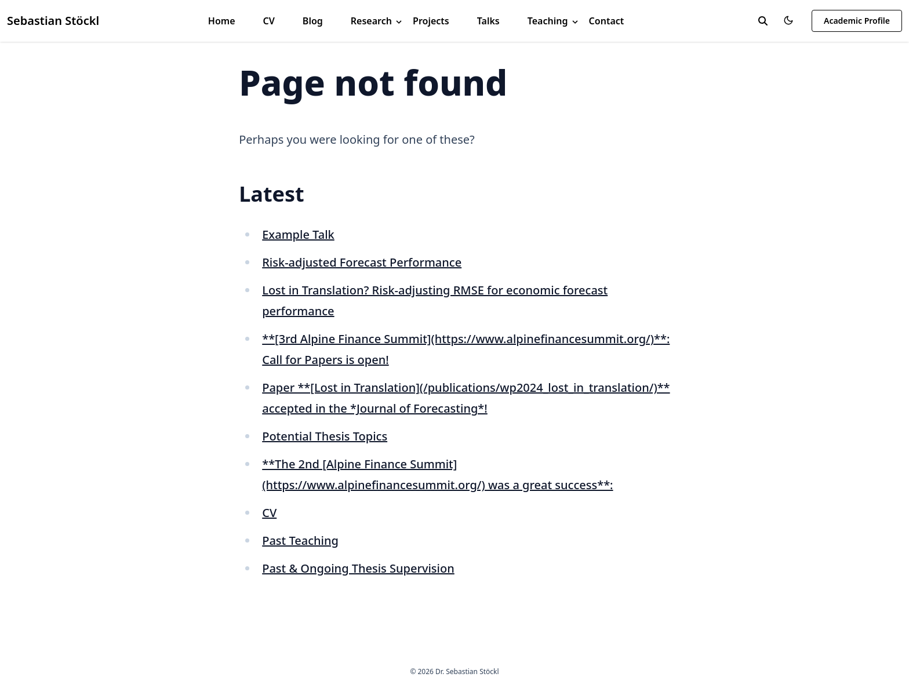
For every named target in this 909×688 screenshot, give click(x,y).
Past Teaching (300, 540)
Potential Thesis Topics (324, 436)
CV (269, 20)
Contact (606, 20)
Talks (488, 20)
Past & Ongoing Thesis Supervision (358, 568)
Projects (431, 20)
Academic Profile (857, 20)
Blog (313, 20)
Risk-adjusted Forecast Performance (361, 262)
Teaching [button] (554, 20)
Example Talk (298, 234)
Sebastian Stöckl (53, 20)
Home (221, 20)
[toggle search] (763, 21)
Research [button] (377, 20)
